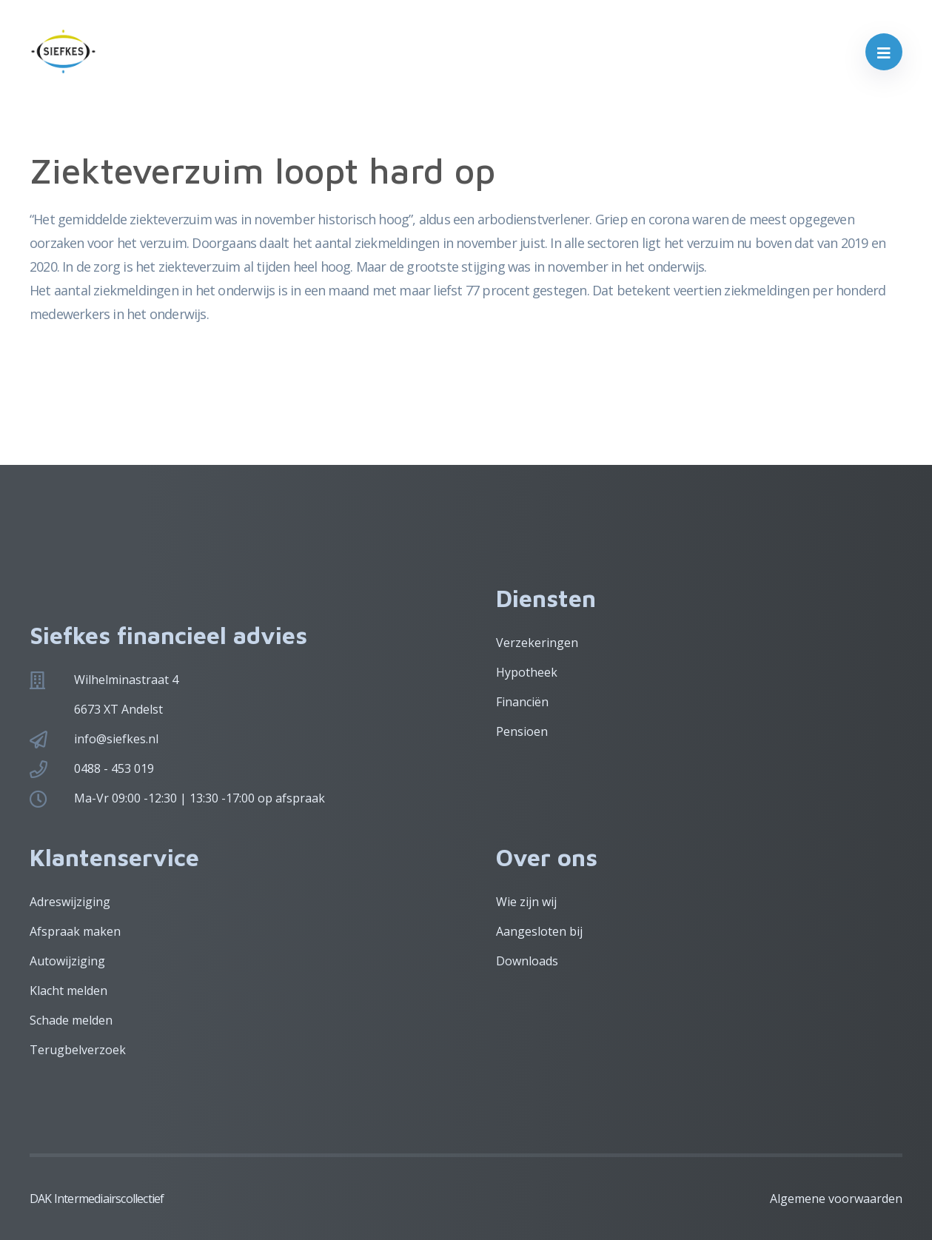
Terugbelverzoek (78, 1050)
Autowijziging (67, 961)
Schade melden (71, 1020)
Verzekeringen (537, 642)
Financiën (522, 702)
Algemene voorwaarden (836, 1198)
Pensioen (522, 731)
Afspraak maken (75, 931)
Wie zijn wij (526, 902)
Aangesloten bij (539, 931)
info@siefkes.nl (116, 739)
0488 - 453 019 (114, 768)
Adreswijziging (70, 902)
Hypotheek (526, 672)
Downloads (527, 961)
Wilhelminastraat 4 (126, 679)
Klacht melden (68, 990)
